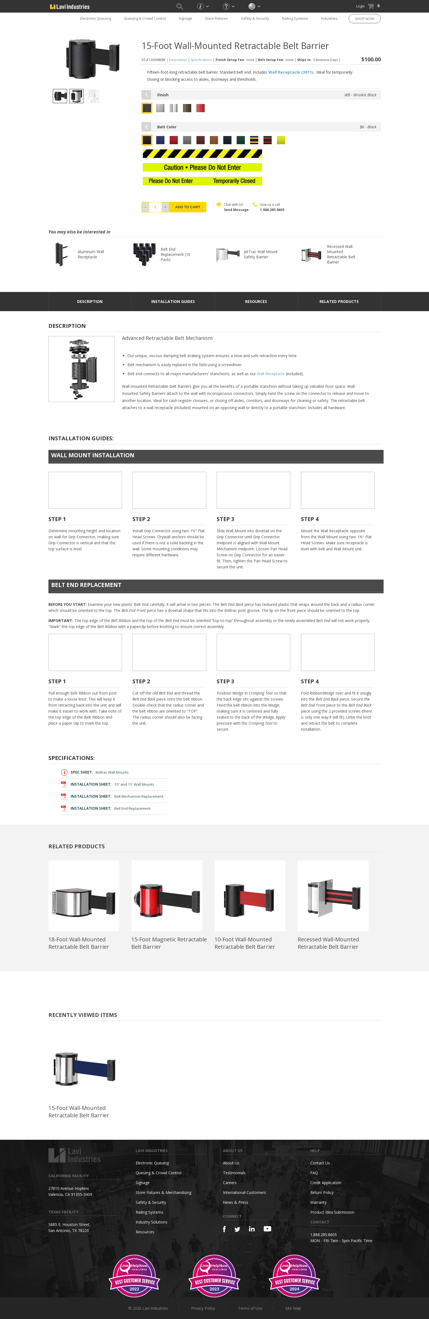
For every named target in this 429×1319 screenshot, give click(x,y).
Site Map (293, 1308)
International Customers (244, 1192)
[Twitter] (237, 1229)
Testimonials (234, 1172)
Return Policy (322, 1192)
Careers (230, 1182)
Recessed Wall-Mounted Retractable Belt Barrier (341, 254)
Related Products (339, 301)
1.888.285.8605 (272, 209)
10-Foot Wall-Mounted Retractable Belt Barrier (245, 943)
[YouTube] (267, 1228)
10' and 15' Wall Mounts (108, 784)
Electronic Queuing (95, 18)
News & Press (235, 1202)
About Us (231, 1162)
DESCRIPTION (90, 301)
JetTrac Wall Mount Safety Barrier (261, 254)
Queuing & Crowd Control (145, 18)
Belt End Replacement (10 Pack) (175, 254)
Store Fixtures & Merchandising (163, 1192)
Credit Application (325, 1182)
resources (256, 301)
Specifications (201, 59)
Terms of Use (250, 1308)
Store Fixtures (216, 18)
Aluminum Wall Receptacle (91, 254)
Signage (185, 18)
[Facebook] (224, 1229)
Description (178, 59)
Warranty (318, 1202)
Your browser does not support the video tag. (85, 490)
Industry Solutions (151, 1222)
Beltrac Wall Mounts (95, 772)
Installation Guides (173, 301)
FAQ (314, 1172)
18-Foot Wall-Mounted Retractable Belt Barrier (78, 943)
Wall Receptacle (271, 373)
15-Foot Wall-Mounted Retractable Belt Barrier (78, 1111)
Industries (329, 18)
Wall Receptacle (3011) (290, 72)
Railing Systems (295, 18)
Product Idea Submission (332, 1212)
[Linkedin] (252, 1229)
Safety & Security (255, 18)
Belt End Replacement (106, 808)
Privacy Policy (203, 1308)
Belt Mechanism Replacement (112, 796)
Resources (145, 1231)
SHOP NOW (364, 18)
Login (360, 6)
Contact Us (320, 1162)
